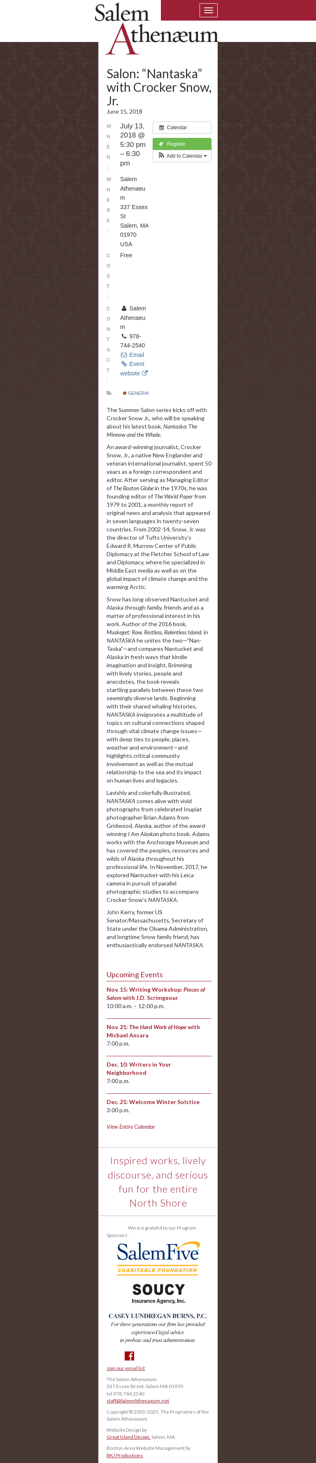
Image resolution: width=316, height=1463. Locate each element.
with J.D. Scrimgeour (150, 997)
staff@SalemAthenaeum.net (138, 1401)
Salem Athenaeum (156, 33)
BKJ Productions (125, 1455)
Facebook (129, 1355)
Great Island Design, (129, 1437)
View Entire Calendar (131, 1126)
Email (132, 355)
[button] (182, 156)
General (137, 393)
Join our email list (126, 1368)
